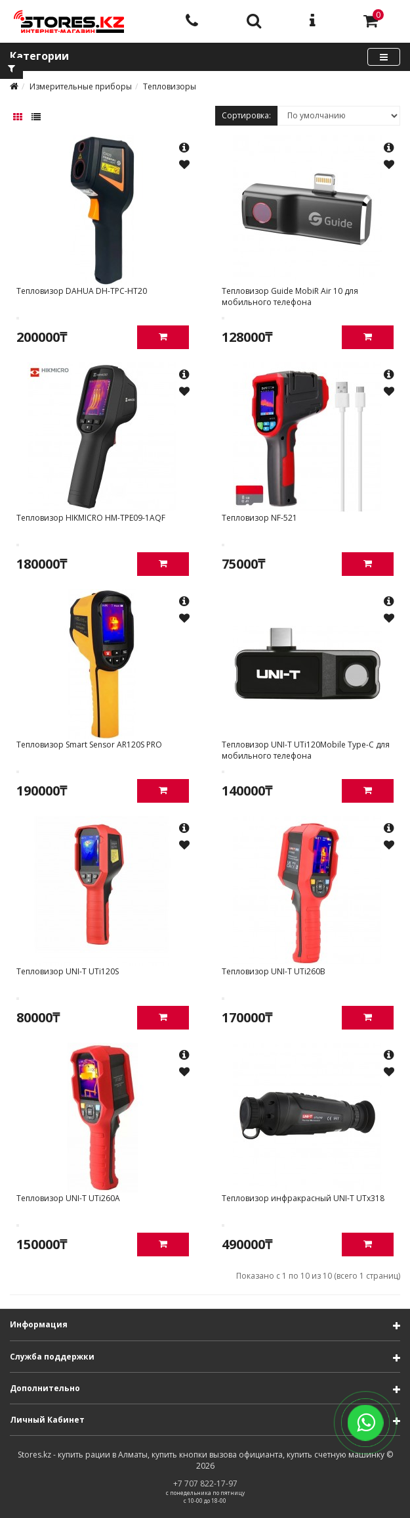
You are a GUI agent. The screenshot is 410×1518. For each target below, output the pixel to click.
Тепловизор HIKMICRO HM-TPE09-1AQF (90, 517)
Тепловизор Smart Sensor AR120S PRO (89, 744)
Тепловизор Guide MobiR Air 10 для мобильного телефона (290, 296)
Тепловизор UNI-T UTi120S (67, 971)
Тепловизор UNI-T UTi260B (273, 971)
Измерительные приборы (81, 86)
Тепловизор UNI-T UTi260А (68, 1198)
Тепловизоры (169, 86)
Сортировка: (246, 115)
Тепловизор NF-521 (259, 517)
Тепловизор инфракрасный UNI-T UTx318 (303, 1198)
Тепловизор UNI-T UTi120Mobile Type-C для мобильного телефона (306, 750)
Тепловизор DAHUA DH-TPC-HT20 (81, 290)
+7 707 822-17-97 (205, 1483)
